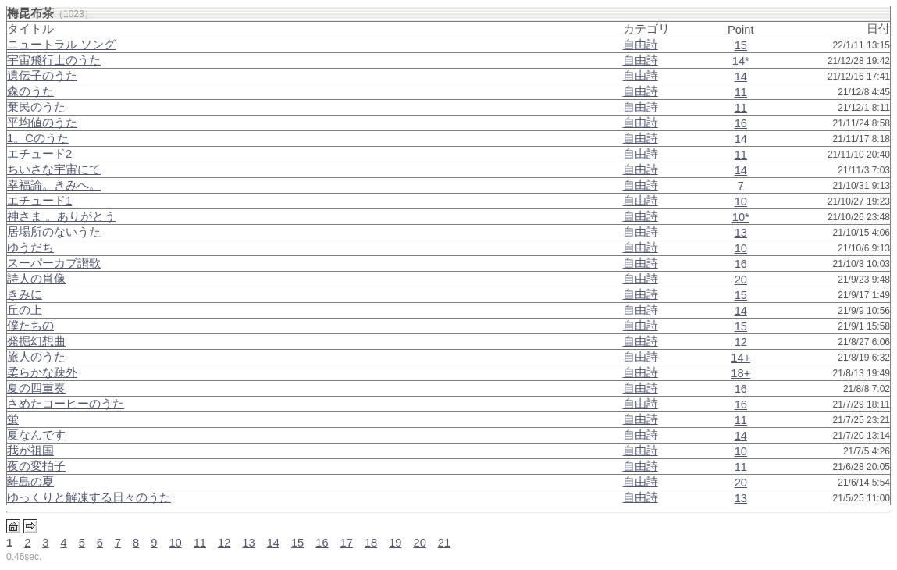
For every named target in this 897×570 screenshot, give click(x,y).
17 (346, 542)
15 (741, 45)
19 (395, 542)
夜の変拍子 (36, 466)
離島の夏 (30, 482)
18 (371, 542)
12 (741, 342)
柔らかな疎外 (42, 372)
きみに (24, 294)
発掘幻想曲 (36, 341)
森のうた (30, 91)
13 (741, 232)
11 (741, 92)
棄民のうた (36, 107)
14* (740, 61)
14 (741, 76)
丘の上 (24, 310)
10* (740, 217)
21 (444, 542)
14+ (740, 357)
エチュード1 (39, 200)
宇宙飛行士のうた (54, 60)
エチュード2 (39, 154)
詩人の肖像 (36, 279)
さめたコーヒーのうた (65, 403)
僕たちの (30, 325)
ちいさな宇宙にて (54, 169)
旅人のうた (36, 357)
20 (741, 279)
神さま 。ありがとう (61, 216)
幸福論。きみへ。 (54, 185)
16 (741, 123)
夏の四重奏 (36, 388)
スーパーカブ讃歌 (54, 263)
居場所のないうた (54, 232)
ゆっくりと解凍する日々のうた (89, 497)
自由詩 (640, 44)
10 (741, 201)
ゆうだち (30, 247)
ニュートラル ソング (61, 44)
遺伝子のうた (42, 75)
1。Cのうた (38, 138)
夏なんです (36, 435)
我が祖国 (30, 450)
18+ (740, 373)
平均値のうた (42, 122)
